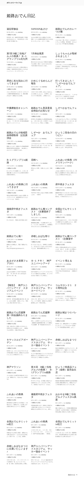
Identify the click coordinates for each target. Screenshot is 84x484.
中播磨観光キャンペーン (17, 109)
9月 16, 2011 (34, 294)
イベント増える (63, 260)
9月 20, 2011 (10, 294)
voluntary (20, 32)
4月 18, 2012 (10, 86)
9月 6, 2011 (10, 321)
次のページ (72, 475)
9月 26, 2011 (10, 239)
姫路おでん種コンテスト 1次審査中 (66, 237)
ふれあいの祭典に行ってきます (17, 185)
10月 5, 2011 (34, 217)
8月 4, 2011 (34, 400)
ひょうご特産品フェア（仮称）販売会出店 (66, 370)
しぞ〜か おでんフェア (41, 134)
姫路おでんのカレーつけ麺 (66, 30)
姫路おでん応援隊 (40, 312)
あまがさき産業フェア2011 (17, 262)
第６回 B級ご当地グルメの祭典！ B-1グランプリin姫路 (41, 370)
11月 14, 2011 (10, 166)
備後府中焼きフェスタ (17, 210)
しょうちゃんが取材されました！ (66, 55)
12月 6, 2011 (58, 114)
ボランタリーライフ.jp (14, 3)
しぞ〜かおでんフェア (66, 109)
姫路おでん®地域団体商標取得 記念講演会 (17, 135)
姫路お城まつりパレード (66, 314)
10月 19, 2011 (34, 163)
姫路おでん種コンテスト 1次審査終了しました (41, 212)
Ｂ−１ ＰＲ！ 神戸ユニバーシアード (41, 262)
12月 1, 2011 (34, 138)
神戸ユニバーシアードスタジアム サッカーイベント (41, 288)
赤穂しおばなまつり (66, 339)
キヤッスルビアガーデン (17, 341)
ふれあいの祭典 (39, 184)
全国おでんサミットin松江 (66, 210)
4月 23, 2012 (58, 59)
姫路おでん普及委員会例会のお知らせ (41, 109)
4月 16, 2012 (34, 86)
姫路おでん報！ (15, 236)
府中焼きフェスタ (64, 184)
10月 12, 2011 (34, 187)
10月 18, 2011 (59, 166)
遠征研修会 (12, 29)
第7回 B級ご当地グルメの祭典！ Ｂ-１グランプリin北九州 (17, 56)
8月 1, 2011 (34, 424)
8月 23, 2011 (58, 318)
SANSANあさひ (39, 29)
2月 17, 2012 (58, 89)
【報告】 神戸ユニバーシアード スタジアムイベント (17, 288)
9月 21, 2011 (10, 266)
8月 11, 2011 (34, 348)
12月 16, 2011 (34, 114)
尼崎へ (34, 160)
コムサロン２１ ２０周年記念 (66, 286)
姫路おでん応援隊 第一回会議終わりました (17, 315)
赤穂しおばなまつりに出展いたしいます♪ (17, 449)
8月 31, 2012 (58, 35)
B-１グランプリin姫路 (17, 161)
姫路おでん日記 (12, 34)
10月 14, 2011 (10, 190)
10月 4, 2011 (58, 215)
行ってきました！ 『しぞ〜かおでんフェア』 (66, 83)
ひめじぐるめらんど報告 (41, 82)
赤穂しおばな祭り (40, 236)
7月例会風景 (37, 53)
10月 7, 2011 (10, 215)
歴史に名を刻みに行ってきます (17, 82)
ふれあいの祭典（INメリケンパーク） (66, 161)
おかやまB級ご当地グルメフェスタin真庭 (65, 397)
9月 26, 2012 (10, 32)
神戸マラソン (14, 367)
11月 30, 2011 (59, 138)
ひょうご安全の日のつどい (66, 134)
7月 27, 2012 (10, 62)
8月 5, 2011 (58, 343)
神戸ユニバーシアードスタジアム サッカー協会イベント (41, 342)
